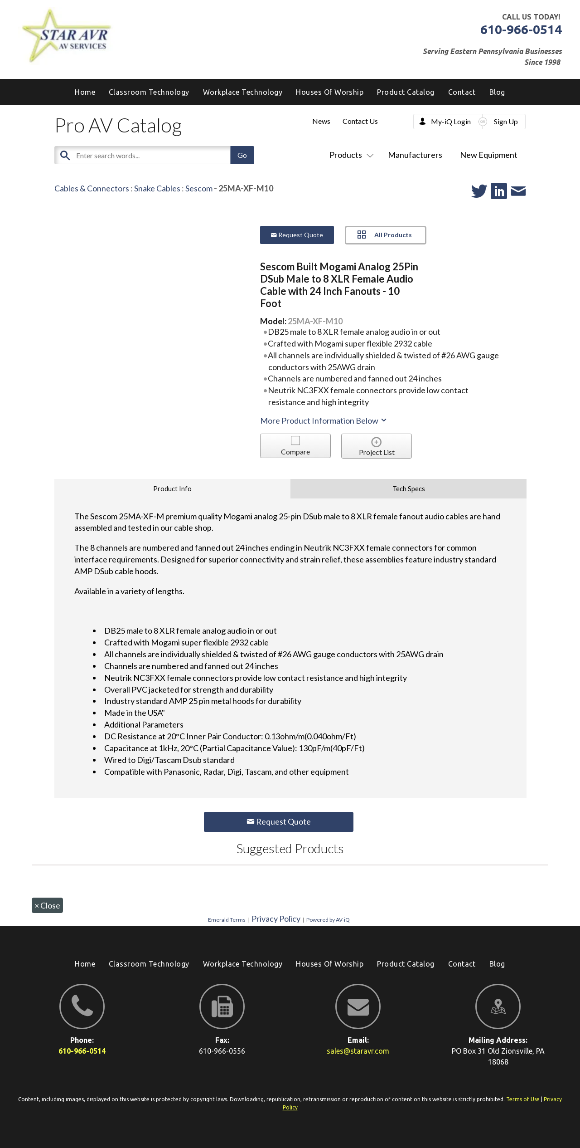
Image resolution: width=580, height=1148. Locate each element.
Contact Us (360, 121)
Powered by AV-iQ (328, 919)
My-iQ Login (451, 121)
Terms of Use (523, 1099)
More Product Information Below (324, 420)
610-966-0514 (521, 29)
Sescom (199, 188)
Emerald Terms (227, 919)
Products (349, 155)
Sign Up (506, 121)
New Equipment (488, 155)
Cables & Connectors (91, 188)
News (321, 121)
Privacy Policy (275, 918)
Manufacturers (415, 155)
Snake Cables (157, 188)
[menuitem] (497, 92)
